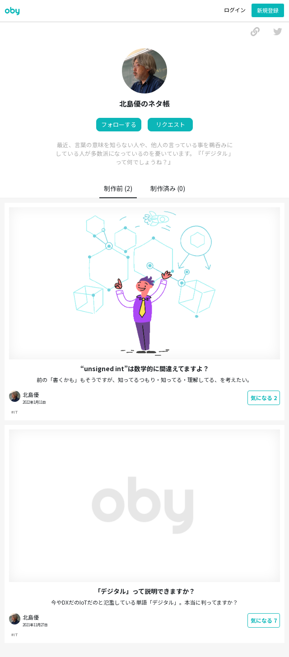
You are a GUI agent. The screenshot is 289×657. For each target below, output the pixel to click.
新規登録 (268, 10)
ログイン (235, 10)
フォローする (118, 124)
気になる (264, 397)
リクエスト (170, 124)
